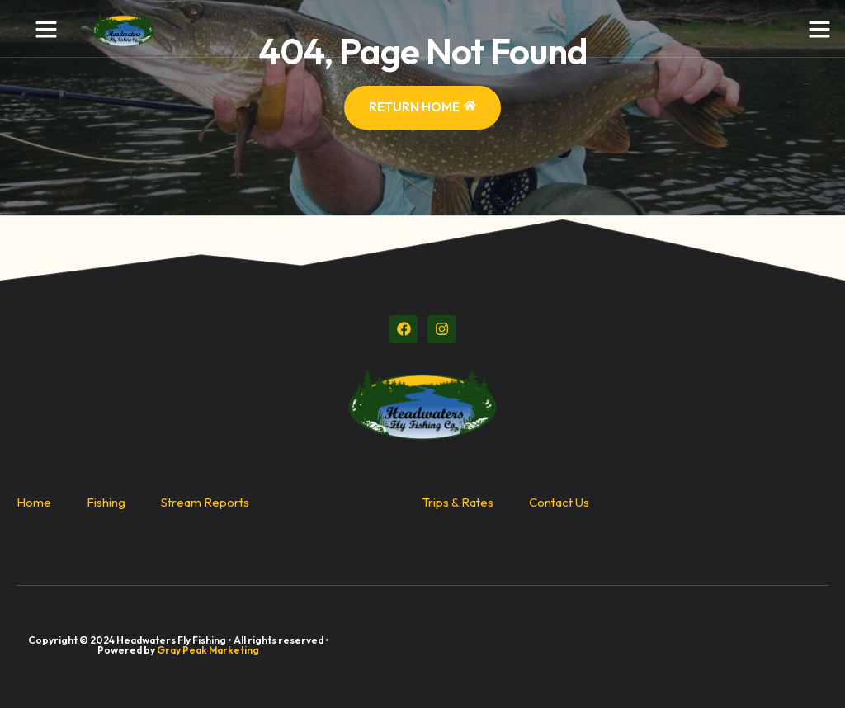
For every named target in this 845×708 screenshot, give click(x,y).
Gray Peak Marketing (208, 650)
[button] (46, 29)
